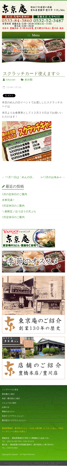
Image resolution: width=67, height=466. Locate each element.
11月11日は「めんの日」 (18, 177)
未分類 (28, 79)
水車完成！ (8, 199)
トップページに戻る (10, 390)
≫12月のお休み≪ (52, 177)
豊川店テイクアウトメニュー (14, 420)
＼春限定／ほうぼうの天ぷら (19, 211)
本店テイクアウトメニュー (13, 416)
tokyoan (10, 79)
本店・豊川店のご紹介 (11, 398)
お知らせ (5, 407)
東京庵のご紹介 (8, 394)
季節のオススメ (8, 412)
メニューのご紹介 (9, 403)
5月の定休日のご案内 (14, 194)
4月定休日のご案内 (13, 205)
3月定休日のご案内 (13, 217)
